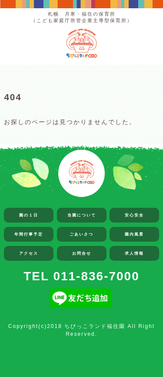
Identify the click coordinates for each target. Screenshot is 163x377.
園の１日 (28, 215)
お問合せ (81, 253)
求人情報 (134, 253)
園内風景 (134, 234)
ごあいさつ (81, 234)
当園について (81, 215)
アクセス (28, 253)
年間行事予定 (28, 234)
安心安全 (134, 215)
